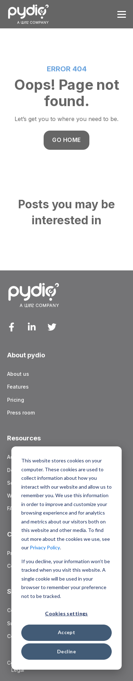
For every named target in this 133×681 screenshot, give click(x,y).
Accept (67, 632)
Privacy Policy (45, 547)
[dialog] (66, 558)
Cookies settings (66, 613)
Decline (66, 651)
